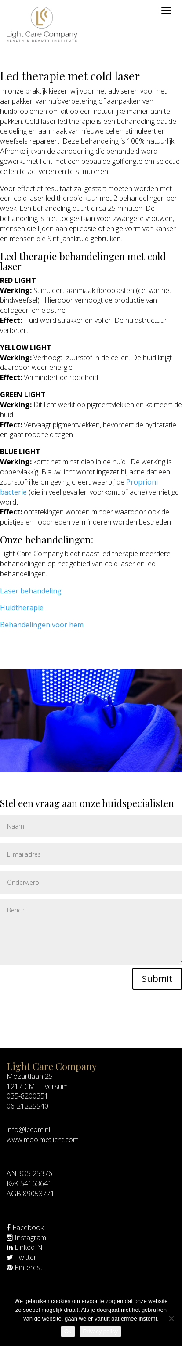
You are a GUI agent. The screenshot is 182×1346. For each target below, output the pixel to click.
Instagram (26, 1237)
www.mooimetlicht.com (43, 1139)
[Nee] (171, 1318)
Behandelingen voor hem (42, 625)
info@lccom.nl (28, 1129)
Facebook (25, 1227)
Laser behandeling (31, 591)
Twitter (21, 1257)
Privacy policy (100, 1331)
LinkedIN (25, 1247)
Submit (157, 978)
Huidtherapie (22, 607)
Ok (68, 1331)
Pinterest (25, 1267)
